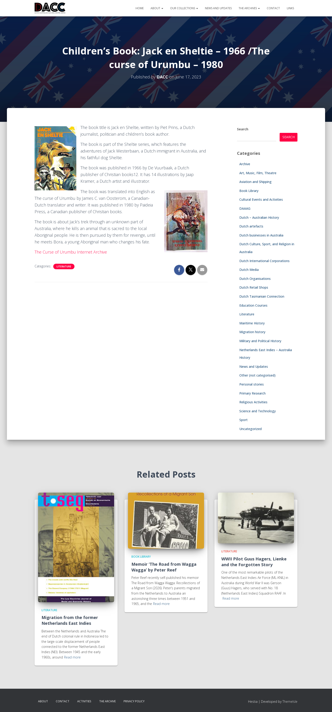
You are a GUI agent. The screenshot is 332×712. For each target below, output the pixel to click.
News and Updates (218, 8)
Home (140, 8)
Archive (244, 164)
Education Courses (253, 305)
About (157, 8)
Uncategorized (250, 429)
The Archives (249, 8)
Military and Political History (260, 341)
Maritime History (252, 323)
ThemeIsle (289, 701)
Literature (63, 266)
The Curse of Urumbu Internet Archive (71, 252)
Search (242, 129)
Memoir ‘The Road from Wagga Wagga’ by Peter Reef (163, 567)
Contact (273, 8)
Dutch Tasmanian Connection (261, 296)
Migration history (252, 332)
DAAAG (244, 208)
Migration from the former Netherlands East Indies (70, 620)
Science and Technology (257, 411)
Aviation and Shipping (255, 181)
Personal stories (251, 384)
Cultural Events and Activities (261, 199)
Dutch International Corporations (264, 261)
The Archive (107, 701)
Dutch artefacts (251, 226)
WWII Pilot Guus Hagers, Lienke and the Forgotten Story (254, 561)
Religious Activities (253, 402)
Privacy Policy (134, 701)
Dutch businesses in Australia (261, 235)
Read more (72, 657)
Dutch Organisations (255, 278)
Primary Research (252, 393)
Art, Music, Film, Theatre (257, 173)
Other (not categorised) (257, 375)
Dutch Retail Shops (253, 287)
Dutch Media (249, 269)
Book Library (248, 190)
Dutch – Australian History (259, 217)
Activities (84, 701)
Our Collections (184, 8)
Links (290, 8)
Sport (243, 420)
